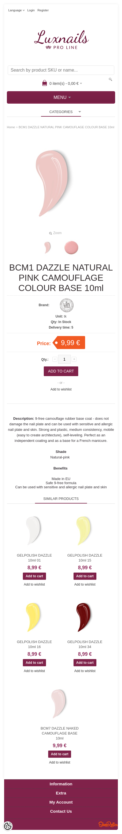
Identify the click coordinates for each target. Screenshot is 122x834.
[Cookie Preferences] (8, 826)
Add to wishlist (61, 389)
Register (43, 10)
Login (31, 10)
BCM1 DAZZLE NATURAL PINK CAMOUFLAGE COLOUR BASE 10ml (66, 127)
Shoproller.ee (108, 824)
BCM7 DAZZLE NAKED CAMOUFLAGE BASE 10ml (60, 733)
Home (11, 127)
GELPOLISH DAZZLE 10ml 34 (84, 644)
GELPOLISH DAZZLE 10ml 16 (34, 644)
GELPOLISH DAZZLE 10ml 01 (34, 557)
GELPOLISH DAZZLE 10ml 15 (84, 557)
